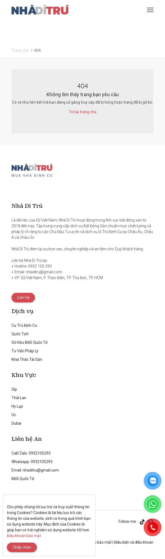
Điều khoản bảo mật (24, 536)
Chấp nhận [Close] (22, 547)
